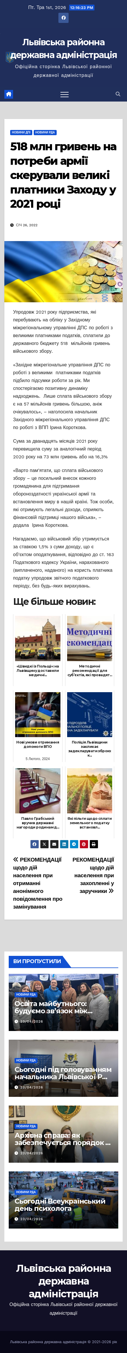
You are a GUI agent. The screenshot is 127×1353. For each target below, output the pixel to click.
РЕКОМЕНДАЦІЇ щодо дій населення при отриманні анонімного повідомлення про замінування (37, 883)
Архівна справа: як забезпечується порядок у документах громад (62, 1142)
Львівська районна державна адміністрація (63, 1281)
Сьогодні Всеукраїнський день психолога (60, 1205)
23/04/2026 (31, 1021)
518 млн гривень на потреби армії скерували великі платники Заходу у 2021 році (63, 175)
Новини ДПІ (21, 132)
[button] (118, 94)
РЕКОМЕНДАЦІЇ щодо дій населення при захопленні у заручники (93, 875)
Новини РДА (45, 132)
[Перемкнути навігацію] (64, 94)
